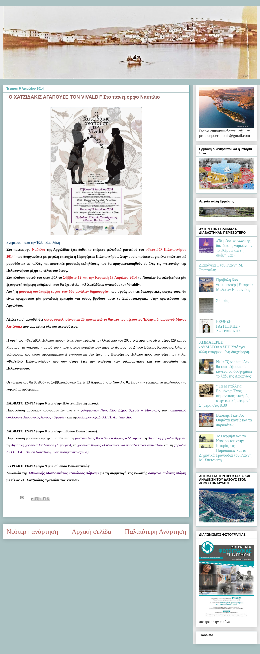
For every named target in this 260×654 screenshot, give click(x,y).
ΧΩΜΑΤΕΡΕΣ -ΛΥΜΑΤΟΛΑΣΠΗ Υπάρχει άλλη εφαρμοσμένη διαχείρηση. (224, 347)
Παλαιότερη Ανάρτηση (155, 531)
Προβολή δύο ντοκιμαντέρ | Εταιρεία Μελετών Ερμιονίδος (234, 285)
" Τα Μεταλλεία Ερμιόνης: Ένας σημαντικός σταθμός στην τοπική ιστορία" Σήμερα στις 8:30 (224, 395)
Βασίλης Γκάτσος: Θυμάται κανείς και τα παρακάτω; (234, 420)
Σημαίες (222, 300)
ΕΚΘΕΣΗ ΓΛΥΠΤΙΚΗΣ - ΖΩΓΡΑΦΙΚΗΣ (228, 326)
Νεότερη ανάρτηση (32, 531)
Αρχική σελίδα (91, 531)
